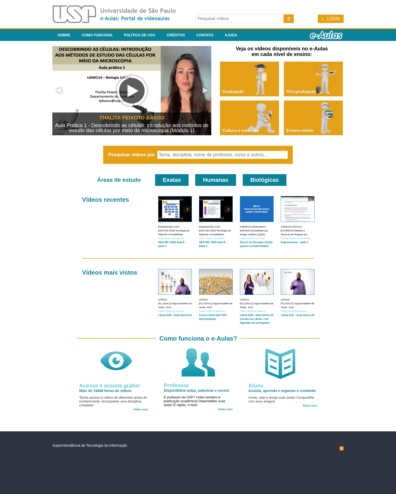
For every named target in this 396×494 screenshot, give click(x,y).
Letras (162, 299)
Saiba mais (141, 409)
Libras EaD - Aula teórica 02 (298, 315)
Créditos (176, 35)
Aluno (255, 385)
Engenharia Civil (169, 227)
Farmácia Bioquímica (253, 227)
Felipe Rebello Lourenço (252, 238)
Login (333, 19)
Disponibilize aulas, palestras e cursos (196, 390)
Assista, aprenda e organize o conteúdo (282, 391)
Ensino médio (299, 130)
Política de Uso (139, 35)
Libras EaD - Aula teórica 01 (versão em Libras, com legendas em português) (257, 319)
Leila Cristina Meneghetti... (171, 238)
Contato (204, 35)
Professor (176, 385)
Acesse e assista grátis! (109, 385)
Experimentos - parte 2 (294, 242)
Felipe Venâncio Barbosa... (172, 311)
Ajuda (231, 35)
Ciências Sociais (291, 227)
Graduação (233, 91)
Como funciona (96, 35)
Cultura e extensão (241, 130)
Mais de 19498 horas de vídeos (105, 391)
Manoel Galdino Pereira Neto (295, 238)
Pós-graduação (301, 91)
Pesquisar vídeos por (132, 154)
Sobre (63, 35)
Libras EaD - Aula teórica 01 (175, 315)
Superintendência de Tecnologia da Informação (89, 445)
